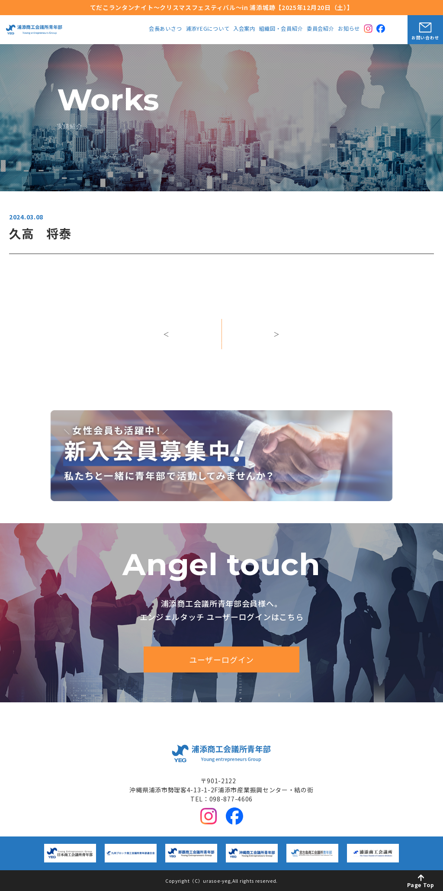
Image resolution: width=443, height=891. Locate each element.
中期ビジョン (228, 715)
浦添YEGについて (207, 29)
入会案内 (244, 29)
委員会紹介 (320, 29)
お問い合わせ (425, 38)
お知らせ (349, 29)
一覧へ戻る (221, 342)
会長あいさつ (165, 29)
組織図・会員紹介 (281, 29)
